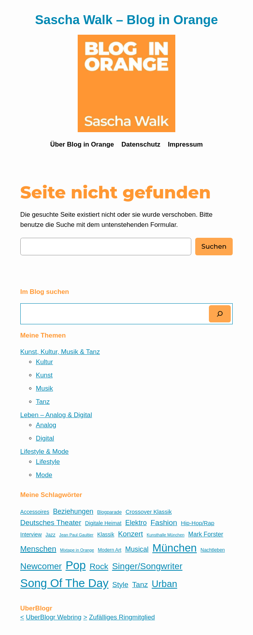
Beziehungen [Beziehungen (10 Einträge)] (73, 511)
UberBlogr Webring (53, 617)
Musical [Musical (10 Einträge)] (136, 549)
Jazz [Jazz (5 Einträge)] (50, 535)
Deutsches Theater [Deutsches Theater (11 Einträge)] (50, 522)
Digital (45, 438)
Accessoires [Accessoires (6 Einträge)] (34, 512)
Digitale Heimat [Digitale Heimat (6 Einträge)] (103, 523)
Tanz (43, 401)
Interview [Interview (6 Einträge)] (31, 535)
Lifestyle (48, 461)
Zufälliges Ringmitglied (122, 617)
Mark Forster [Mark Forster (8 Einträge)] (205, 534)
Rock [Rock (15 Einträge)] (98, 566)
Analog (46, 425)
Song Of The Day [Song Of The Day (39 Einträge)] (64, 583)
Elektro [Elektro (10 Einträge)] (136, 523)
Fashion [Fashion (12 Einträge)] (164, 522)
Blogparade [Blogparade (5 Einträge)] (109, 512)
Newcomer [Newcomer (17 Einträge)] (41, 566)
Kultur (44, 362)
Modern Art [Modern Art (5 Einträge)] (109, 550)
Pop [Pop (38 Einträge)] (76, 565)
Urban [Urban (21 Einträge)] (164, 583)
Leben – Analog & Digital (56, 415)
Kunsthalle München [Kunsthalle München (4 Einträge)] (166, 534)
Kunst (44, 375)
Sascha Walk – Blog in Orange (126, 19)
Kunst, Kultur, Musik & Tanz (60, 352)
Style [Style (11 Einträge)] (120, 584)
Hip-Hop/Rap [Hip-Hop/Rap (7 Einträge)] (197, 523)
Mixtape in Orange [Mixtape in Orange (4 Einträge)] (77, 550)
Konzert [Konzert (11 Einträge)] (130, 534)
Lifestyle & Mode (44, 451)
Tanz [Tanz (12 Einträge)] (140, 584)
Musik (44, 388)
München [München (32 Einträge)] (174, 548)
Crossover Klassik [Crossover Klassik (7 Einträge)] (148, 512)
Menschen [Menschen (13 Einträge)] (38, 549)
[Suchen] (220, 313)
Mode (44, 475)
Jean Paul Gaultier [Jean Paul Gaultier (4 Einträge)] (76, 534)
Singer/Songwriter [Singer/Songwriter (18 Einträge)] (147, 566)
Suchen (213, 246)
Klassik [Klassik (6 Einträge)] (105, 535)
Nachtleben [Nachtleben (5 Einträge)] (213, 550)
